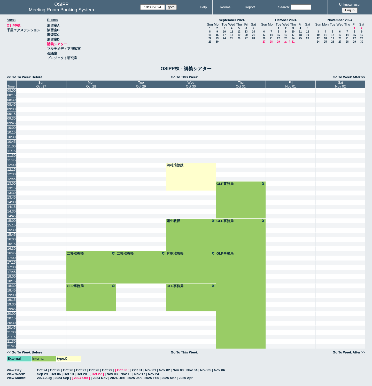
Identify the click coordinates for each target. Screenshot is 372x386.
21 (253, 35)
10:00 (11, 128)
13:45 (11, 197)
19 (238, 35)
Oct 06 (56, 374)
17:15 (11, 262)
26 (238, 38)
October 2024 (285, 20)
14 (253, 31)
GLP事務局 (240, 184)
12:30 (11, 174)
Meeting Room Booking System (61, 9)
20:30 (11, 323)
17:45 (11, 272)
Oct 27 (81, 370)
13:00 (11, 183)
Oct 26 (68, 370)
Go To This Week (184, 77)
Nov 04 (192, 370)
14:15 (11, 207)
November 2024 (340, 20)
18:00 (11, 276)
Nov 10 (125, 374)
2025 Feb (151, 378)
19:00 (11, 295)
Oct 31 (137, 370)
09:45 (11, 123)
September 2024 (232, 20)
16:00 (11, 239)
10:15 (11, 132)
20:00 (11, 314)
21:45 (11, 346)
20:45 (11, 327)
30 (217, 41)
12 (238, 31)
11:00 (11, 146)
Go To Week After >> (349, 77)
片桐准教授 (191, 253)
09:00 (11, 109)
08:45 (11, 104)
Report (250, 7)
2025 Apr (185, 378)
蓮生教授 (191, 221)
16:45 (11, 253)
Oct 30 (122, 370)
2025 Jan (134, 378)
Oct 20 (81, 374)
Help (203, 7)
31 (293, 41)
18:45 (11, 290)
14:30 (11, 211)
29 (209, 41)
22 (209, 38)
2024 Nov (100, 378)
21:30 (11, 341)
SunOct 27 (41, 84)
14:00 (11, 202)
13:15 (11, 188)
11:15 (11, 151)
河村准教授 (175, 165)
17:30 (11, 267)
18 (231, 35)
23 (217, 38)
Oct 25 (55, 370)
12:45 (11, 179)
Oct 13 (69, 374)
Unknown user (350, 4)
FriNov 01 (290, 84)
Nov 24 (153, 374)
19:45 (11, 309)
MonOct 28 (91, 84)
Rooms (225, 7)
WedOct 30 (191, 84)
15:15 (11, 225)
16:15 (11, 244)
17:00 (11, 258)
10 (224, 31)
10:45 (11, 142)
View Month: (16, 378)
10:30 (11, 137)
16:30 (11, 248)
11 (231, 31)
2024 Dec (117, 378)
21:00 (11, 332)
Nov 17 (139, 374)
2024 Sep (62, 378)
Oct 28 (94, 370)
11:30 (11, 155)
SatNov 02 (340, 84)
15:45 (11, 235)
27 (246, 38)
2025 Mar (168, 378)
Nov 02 (164, 370)
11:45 (11, 160)
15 (209, 35)
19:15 (11, 300)
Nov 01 (150, 370)
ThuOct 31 (241, 84)
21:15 (11, 337)
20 (246, 35)
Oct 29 (107, 370)
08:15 (11, 95)
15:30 (11, 230)
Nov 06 (219, 370)
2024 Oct (81, 378)
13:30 (11, 193)
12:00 (11, 165)
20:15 (11, 318)
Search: (284, 7)
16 (217, 35)
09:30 (11, 118)
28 (253, 38)
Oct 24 (42, 370)
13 (246, 31)
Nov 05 (205, 370)
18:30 (11, 286)
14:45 (11, 216)
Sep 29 (42, 374)
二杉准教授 (91, 253)
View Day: (14, 370)
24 (224, 38)
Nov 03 (178, 370)
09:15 (11, 114)
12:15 (11, 169)
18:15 (11, 281)
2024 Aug (44, 378)
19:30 (11, 304)
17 (224, 35)
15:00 (11, 221)
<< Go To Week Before (24, 77)
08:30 (11, 100)
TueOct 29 (141, 84)
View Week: (16, 374)
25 (231, 38)
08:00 (11, 90)
